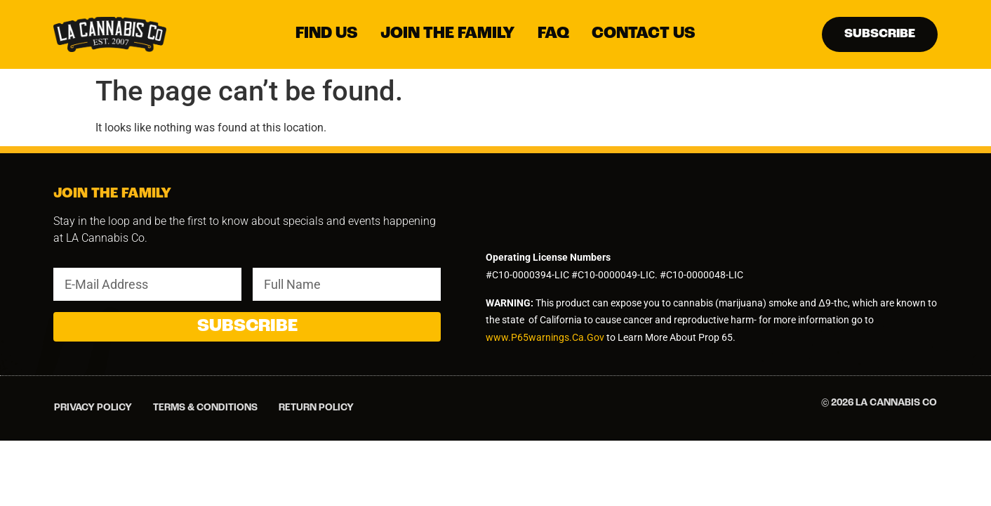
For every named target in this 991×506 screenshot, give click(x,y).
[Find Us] (326, 34)
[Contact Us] (643, 34)
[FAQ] (553, 34)
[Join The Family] (447, 34)
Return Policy (316, 408)
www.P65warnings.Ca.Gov (546, 337)
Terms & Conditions (205, 408)
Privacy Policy (93, 408)
